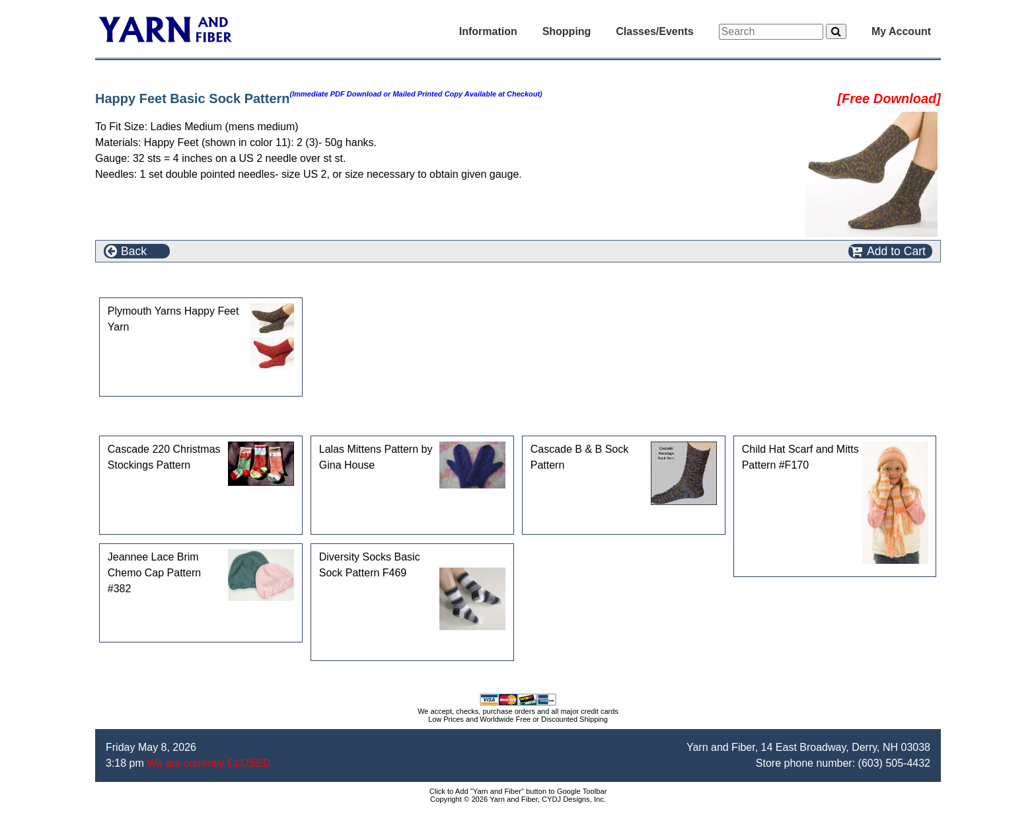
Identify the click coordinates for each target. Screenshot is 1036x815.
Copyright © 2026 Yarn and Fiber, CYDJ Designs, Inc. (518, 799)
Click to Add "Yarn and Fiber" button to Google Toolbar (518, 791)
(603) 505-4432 (894, 763)
